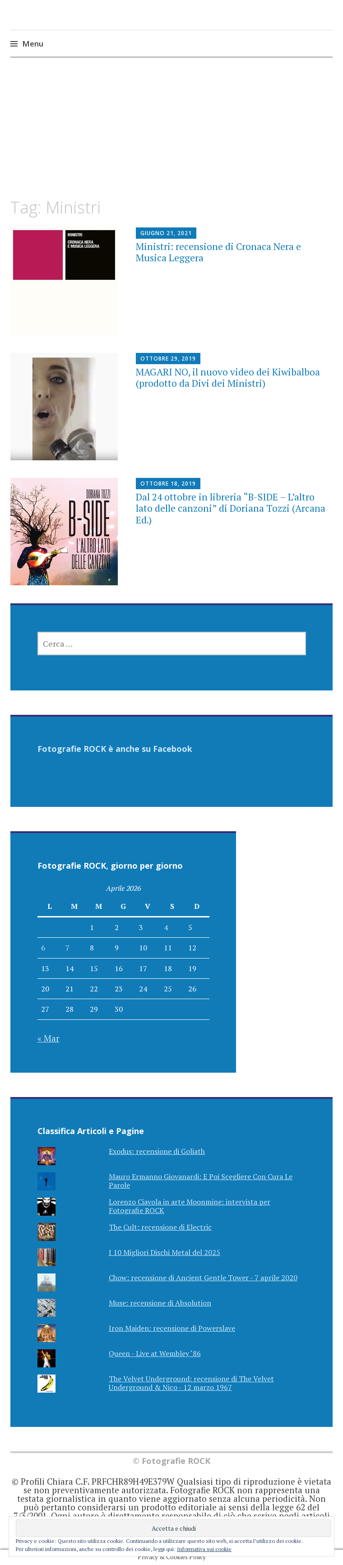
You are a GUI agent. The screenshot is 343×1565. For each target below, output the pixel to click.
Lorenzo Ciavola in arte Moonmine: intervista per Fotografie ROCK (189, 1206)
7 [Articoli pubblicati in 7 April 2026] (67, 948)
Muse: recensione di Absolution (160, 1303)
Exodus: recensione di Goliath (157, 1151)
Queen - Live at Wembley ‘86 (155, 1353)
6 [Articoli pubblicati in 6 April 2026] (43, 948)
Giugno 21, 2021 (166, 233)
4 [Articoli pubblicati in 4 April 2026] (166, 927)
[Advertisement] (171, 136)
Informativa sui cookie (204, 1549)
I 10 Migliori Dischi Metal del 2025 (164, 1252)
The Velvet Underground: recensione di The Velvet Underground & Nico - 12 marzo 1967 (191, 1383)
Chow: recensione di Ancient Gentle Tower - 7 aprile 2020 (203, 1278)
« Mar (48, 1038)
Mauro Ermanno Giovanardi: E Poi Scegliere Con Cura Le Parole (200, 1180)
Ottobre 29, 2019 (168, 358)
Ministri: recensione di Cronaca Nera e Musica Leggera (218, 252)
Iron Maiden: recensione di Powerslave (172, 1328)
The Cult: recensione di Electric (160, 1227)
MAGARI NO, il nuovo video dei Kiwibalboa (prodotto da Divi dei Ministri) (228, 377)
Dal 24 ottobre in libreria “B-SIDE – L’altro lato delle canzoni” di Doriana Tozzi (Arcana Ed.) (230, 508)
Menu (32, 43)
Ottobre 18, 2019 (168, 483)
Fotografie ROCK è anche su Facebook (114, 748)
